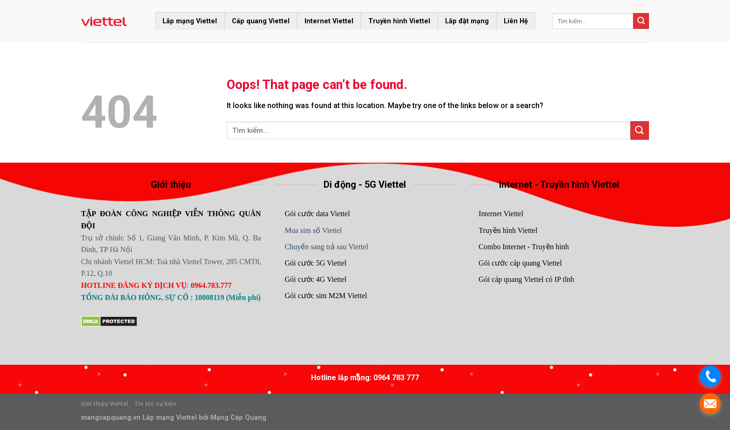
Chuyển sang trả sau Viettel (326, 247)
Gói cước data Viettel (317, 214)
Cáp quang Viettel (261, 21)
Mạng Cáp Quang (237, 418)
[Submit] (641, 21)
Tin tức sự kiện (155, 404)
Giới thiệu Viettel (104, 404)
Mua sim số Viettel (313, 230)
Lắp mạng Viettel (189, 21)
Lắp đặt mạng (467, 21)
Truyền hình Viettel (399, 21)
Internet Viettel (328, 21)
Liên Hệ (516, 21)
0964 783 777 (396, 377)
